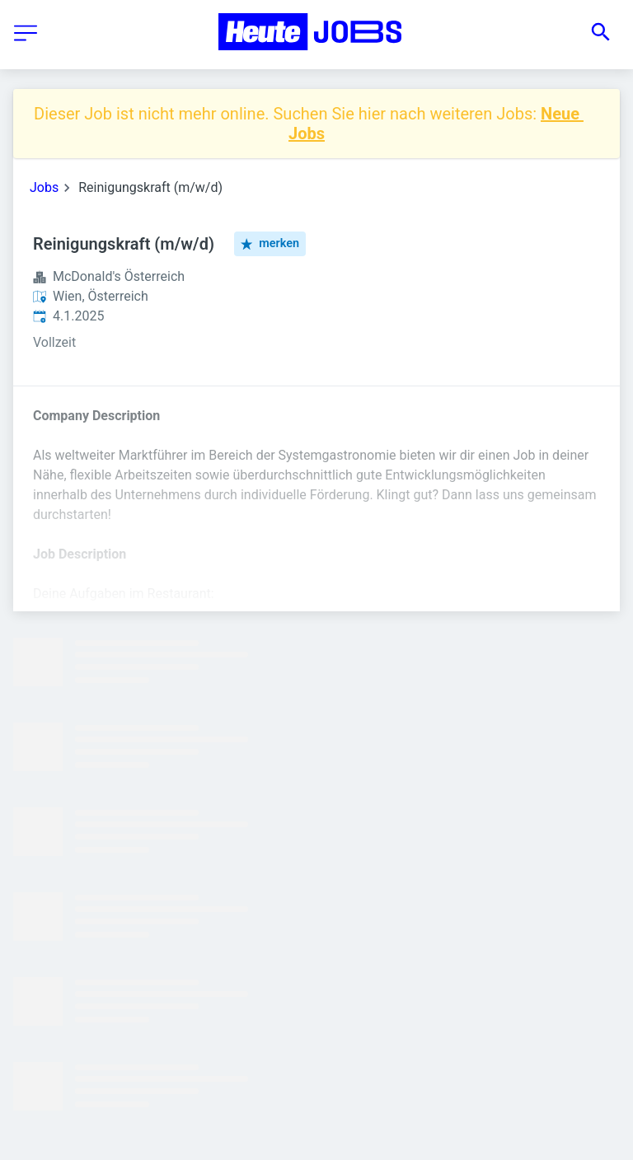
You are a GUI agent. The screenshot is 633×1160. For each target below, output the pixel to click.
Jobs (44, 187)
